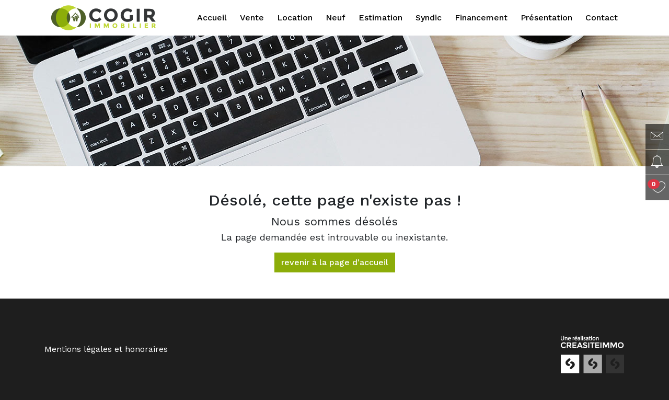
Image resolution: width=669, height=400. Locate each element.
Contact (601, 17)
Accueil (212, 17)
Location (295, 17)
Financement (481, 17)
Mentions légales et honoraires (106, 349)
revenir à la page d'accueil (334, 262)
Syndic (429, 17)
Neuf (335, 17)
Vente (252, 17)
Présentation (546, 17)
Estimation (380, 17)
